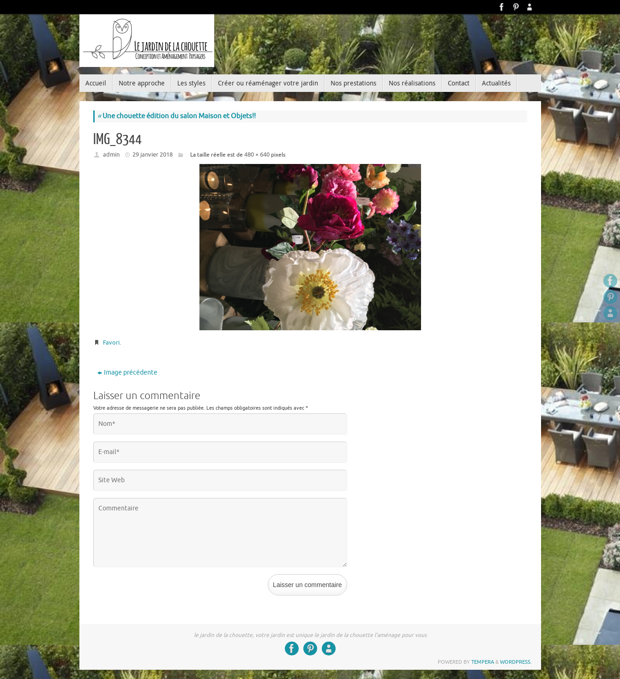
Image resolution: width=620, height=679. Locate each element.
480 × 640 (257, 154)
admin (111, 154)
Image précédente (127, 372)
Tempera (482, 662)
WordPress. (516, 662)
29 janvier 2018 (152, 154)
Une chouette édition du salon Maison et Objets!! (176, 116)
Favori (111, 342)
